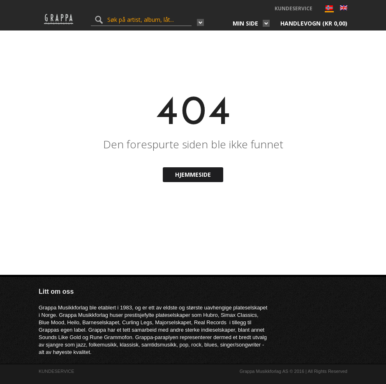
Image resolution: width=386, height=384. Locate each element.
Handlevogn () (313, 23)
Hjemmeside (193, 174)
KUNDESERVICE (293, 8)
